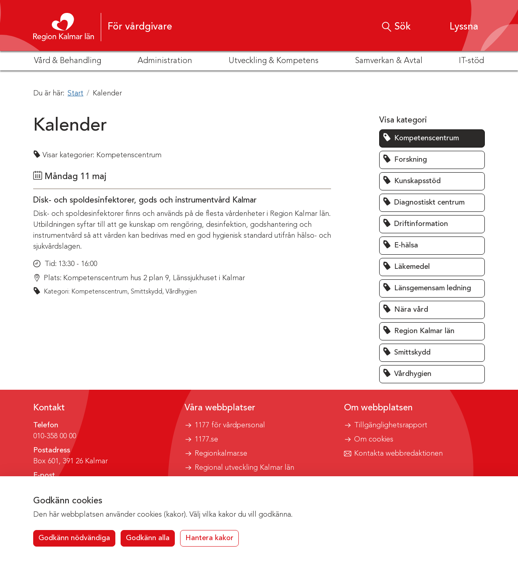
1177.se (206, 439)
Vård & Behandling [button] (67, 61)
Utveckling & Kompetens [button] (273, 61)
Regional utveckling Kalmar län (244, 467)
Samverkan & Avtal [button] (388, 61)
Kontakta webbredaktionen (398, 453)
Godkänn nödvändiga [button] (74, 538)
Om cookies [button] (373, 439)
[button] (456, 27)
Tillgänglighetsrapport (390, 425)
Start (75, 93)
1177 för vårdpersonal (230, 425)
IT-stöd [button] (471, 61)
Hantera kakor (209, 538)
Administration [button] (165, 61)
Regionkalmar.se (221, 453)
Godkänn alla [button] (148, 538)
